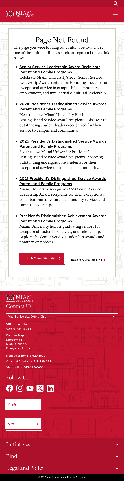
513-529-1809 (36, 356)
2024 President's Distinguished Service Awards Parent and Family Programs (63, 106)
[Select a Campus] (62, 316)
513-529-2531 (43, 361)
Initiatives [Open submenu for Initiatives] (18, 444)
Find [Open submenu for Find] (11, 456)
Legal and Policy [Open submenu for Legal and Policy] (25, 467)
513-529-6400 (34, 367)
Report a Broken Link (86, 260)
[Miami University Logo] (20, 14)
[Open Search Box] (116, 3)
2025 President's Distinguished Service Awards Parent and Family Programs (63, 144)
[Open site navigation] (115, 14)
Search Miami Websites (40, 258)
